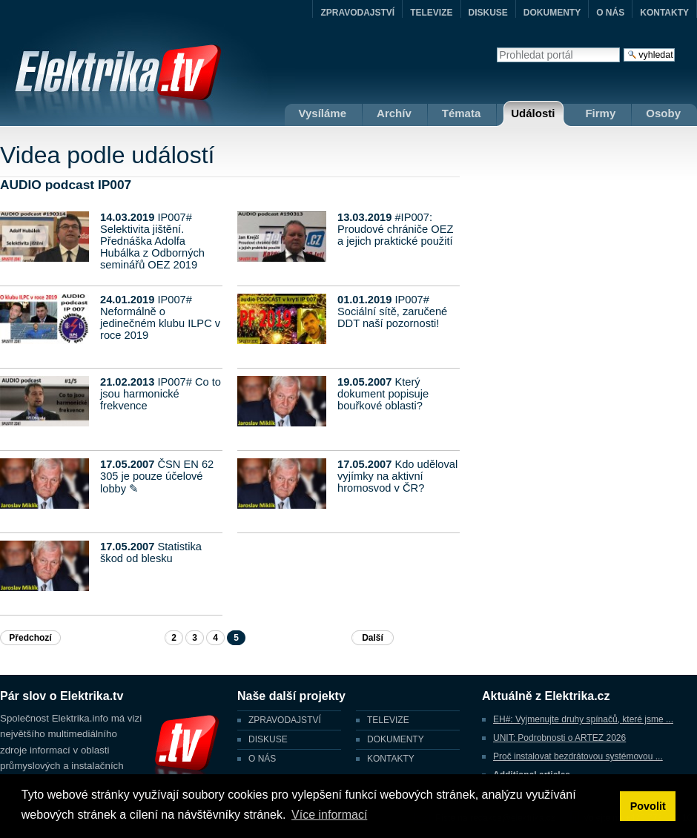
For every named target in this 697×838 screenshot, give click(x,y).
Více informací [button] (329, 814)
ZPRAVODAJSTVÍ (357, 12)
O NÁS (610, 12)
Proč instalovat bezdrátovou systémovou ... (578, 756)
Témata (461, 113)
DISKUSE (488, 12)
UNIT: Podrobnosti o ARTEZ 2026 (559, 738)
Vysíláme (323, 113)
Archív (394, 113)
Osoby (663, 113)
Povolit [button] (648, 806)
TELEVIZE (431, 12)
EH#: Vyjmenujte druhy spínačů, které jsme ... (583, 719)
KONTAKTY (664, 12)
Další (372, 638)
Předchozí (30, 638)
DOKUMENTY (552, 12)
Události (533, 113)
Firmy (600, 113)
